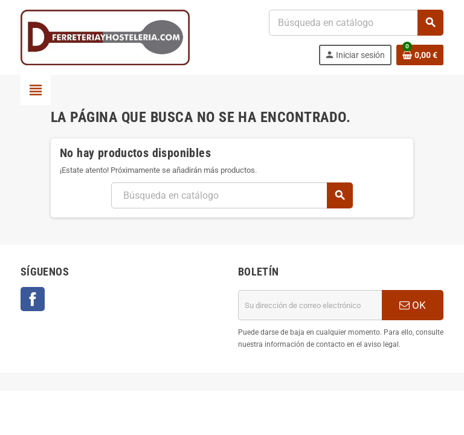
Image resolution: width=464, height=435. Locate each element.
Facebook (33, 299)
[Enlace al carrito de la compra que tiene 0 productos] (419, 55)
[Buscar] (356, 23)
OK (412, 305)
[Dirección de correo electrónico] (310, 305)
